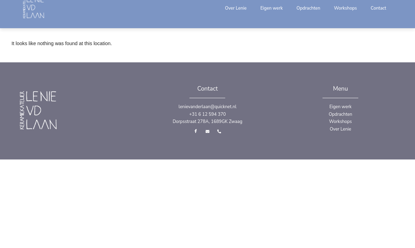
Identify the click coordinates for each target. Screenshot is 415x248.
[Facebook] (195, 130)
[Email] (207, 130)
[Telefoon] (219, 130)
